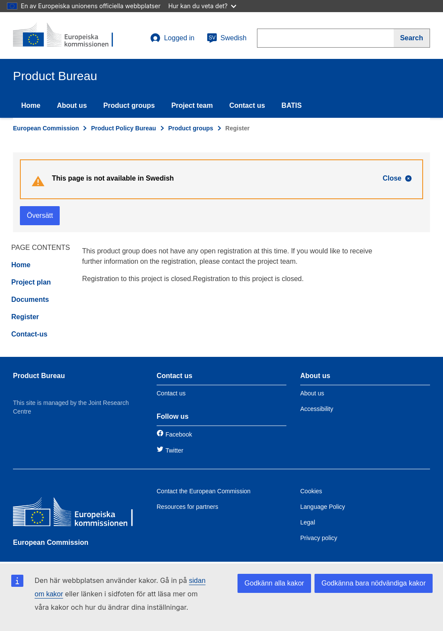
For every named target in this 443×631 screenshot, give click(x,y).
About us (72, 105)
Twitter (174, 450)
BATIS (292, 105)
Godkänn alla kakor (274, 583)
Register (25, 316)
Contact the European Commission (203, 491)
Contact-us (29, 334)
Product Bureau (39, 375)
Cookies (311, 491)
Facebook (178, 434)
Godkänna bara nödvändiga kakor (373, 583)
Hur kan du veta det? (202, 6)
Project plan (31, 282)
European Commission (46, 128)
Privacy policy (318, 537)
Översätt (40, 215)
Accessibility (316, 408)
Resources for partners (187, 506)
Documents (30, 299)
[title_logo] (65, 36)
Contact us (247, 105)
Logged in (172, 38)
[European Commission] (75, 514)
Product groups (129, 105)
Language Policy (322, 506)
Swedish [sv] (227, 38)
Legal (307, 522)
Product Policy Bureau (123, 128)
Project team (192, 105)
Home (30, 105)
